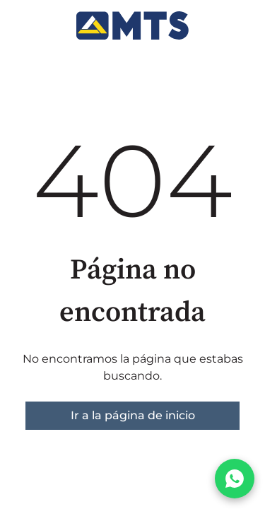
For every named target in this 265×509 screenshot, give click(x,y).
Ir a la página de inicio (133, 415)
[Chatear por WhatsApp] (234, 478)
